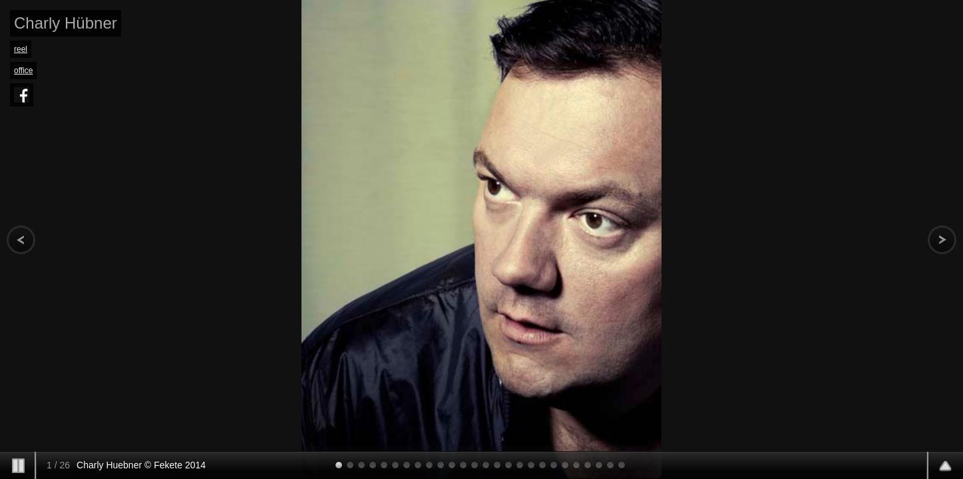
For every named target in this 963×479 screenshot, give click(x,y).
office (23, 70)
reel (20, 49)
